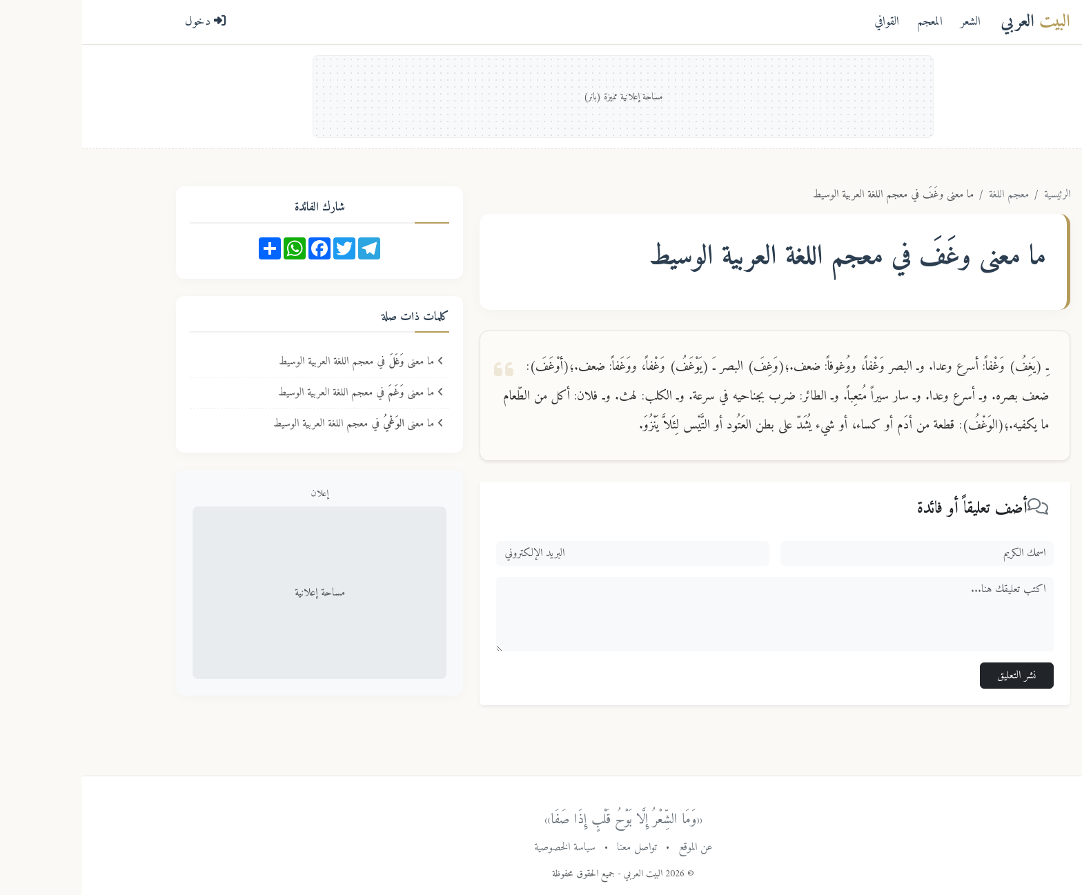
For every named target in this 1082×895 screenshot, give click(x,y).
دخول (123, 21)
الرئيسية (975, 194)
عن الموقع (613, 847)
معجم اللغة (927, 194)
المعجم (847, 21)
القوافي (804, 21)
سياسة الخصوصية (482, 847)
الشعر (888, 21)
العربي (953, 21)
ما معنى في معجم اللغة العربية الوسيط (279, 361)
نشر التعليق (934, 675)
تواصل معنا (555, 847)
